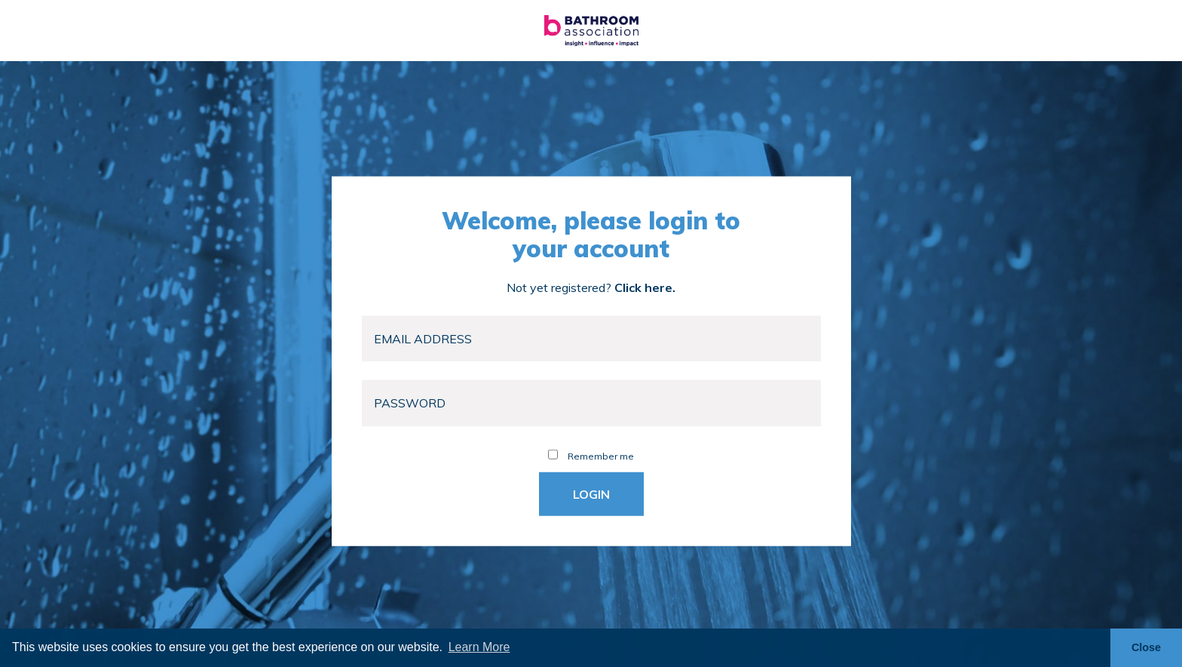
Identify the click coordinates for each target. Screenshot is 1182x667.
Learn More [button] (479, 647)
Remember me (591, 455)
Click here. (644, 286)
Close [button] (1146, 647)
